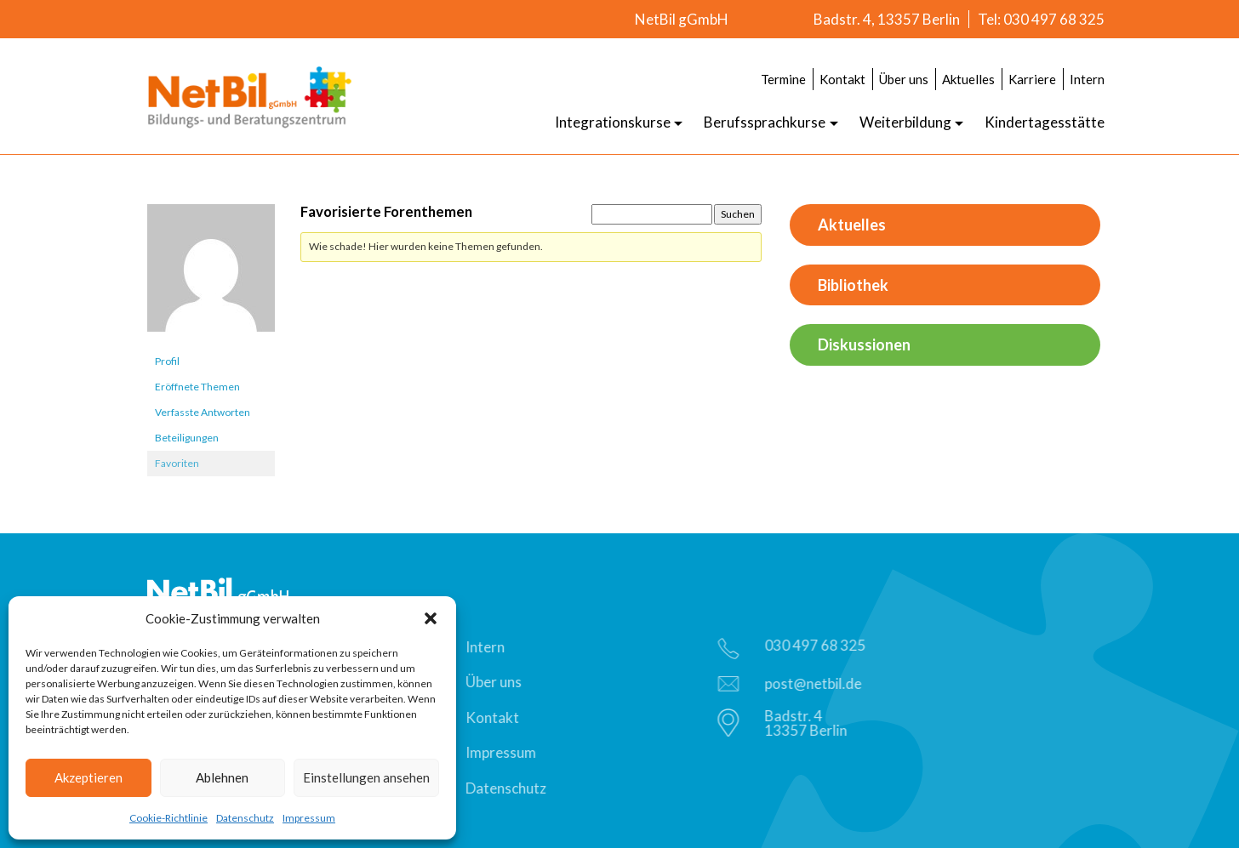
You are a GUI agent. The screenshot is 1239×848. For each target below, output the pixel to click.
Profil (167, 361)
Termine (783, 79)
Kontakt (842, 79)
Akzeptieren (88, 777)
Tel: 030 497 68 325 (1041, 19)
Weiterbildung (905, 122)
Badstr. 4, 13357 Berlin (887, 19)
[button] (430, 618)
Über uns (903, 79)
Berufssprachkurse (764, 122)
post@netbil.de (793, 683)
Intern (1087, 79)
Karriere (1032, 79)
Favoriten (177, 463)
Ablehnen (222, 777)
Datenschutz (245, 817)
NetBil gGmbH (681, 19)
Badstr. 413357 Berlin (785, 723)
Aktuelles (968, 79)
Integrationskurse (613, 122)
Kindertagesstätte (1045, 122)
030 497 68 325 (795, 647)
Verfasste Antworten (202, 412)
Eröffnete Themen (197, 386)
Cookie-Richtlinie (168, 817)
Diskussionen (864, 344)
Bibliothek (853, 285)
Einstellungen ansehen (366, 777)
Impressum (309, 817)
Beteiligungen (187, 437)
